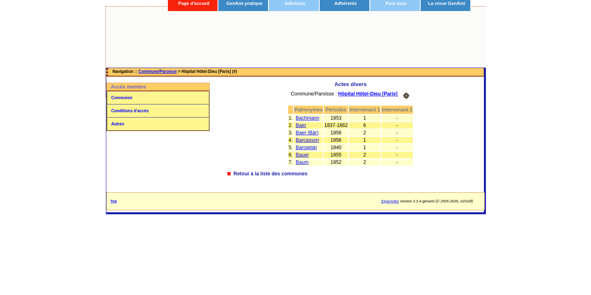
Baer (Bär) (307, 133)
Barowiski (306, 147)
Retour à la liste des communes (270, 174)
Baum (302, 162)
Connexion (122, 97)
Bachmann (307, 118)
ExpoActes (390, 201)
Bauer (302, 155)
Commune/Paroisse (157, 71)
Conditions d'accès (130, 111)
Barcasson (307, 140)
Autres (117, 124)
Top (113, 201)
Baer (301, 125)
